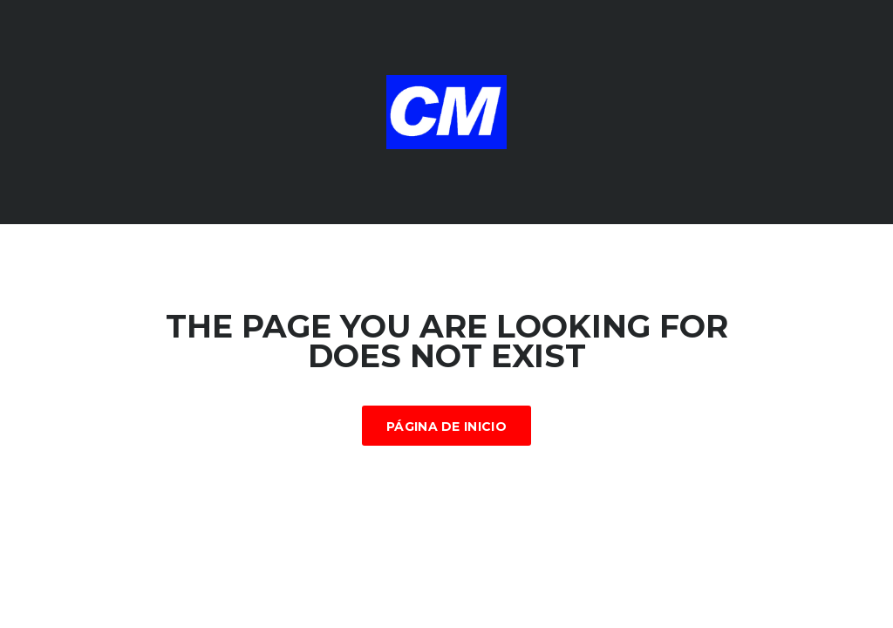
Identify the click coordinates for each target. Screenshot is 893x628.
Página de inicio (446, 426)
